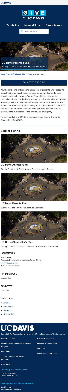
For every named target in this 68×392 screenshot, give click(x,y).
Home (3, 74)
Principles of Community (46, 343)
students (8, 310)
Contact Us (40, 348)
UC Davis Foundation (45, 338)
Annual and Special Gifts (16, 74)
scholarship (9, 314)
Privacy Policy (6, 364)
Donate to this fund (34, 82)
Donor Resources (8, 338)
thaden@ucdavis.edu (9, 262)
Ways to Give (13, 24)
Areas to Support (53, 24)
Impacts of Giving (32, 24)
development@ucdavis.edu (11, 389)
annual (7, 302)
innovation (8, 306)
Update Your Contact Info (46, 353)
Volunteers (5, 351)
